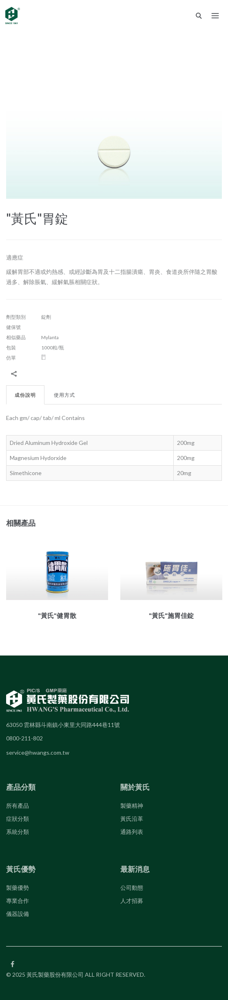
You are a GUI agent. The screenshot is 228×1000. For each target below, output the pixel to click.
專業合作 (17, 900)
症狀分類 (17, 818)
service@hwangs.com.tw (37, 752)
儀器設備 (17, 913)
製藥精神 (131, 805)
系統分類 (17, 831)
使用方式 (64, 395)
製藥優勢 (17, 887)
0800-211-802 (24, 738)
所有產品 (17, 805)
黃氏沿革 (131, 818)
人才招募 (131, 900)
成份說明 (25, 395)
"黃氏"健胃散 (57, 615)
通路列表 (131, 831)
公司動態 (131, 887)
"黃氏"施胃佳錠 (171, 615)
